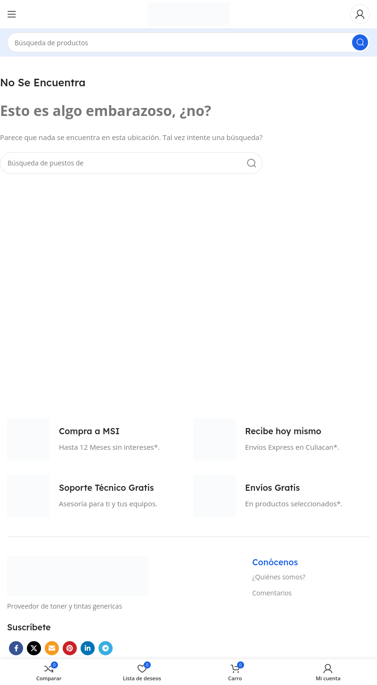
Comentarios (272, 592)
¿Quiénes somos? (278, 576)
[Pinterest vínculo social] (70, 648)
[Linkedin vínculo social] (88, 648)
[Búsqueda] (188, 42)
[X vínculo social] (34, 648)
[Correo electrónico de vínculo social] (52, 648)
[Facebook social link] (16, 648)
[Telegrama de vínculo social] (105, 648)
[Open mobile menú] (11, 14)
